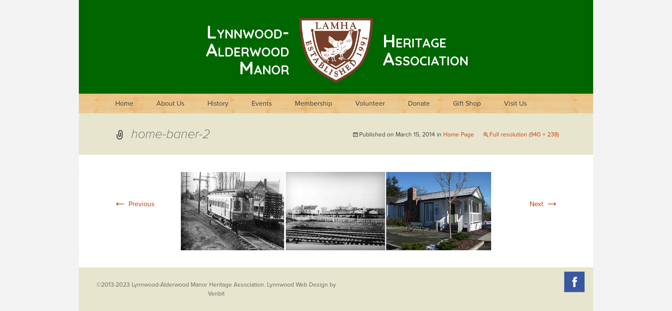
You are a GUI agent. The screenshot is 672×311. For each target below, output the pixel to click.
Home (124, 103)
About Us (170, 103)
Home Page (458, 134)
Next (544, 204)
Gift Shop (467, 103)
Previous (133, 204)
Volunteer (370, 103)
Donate (419, 103)
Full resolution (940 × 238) (524, 134)
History (217, 103)
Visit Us (515, 103)
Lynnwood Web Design (297, 284)
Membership (313, 103)
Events (262, 103)
